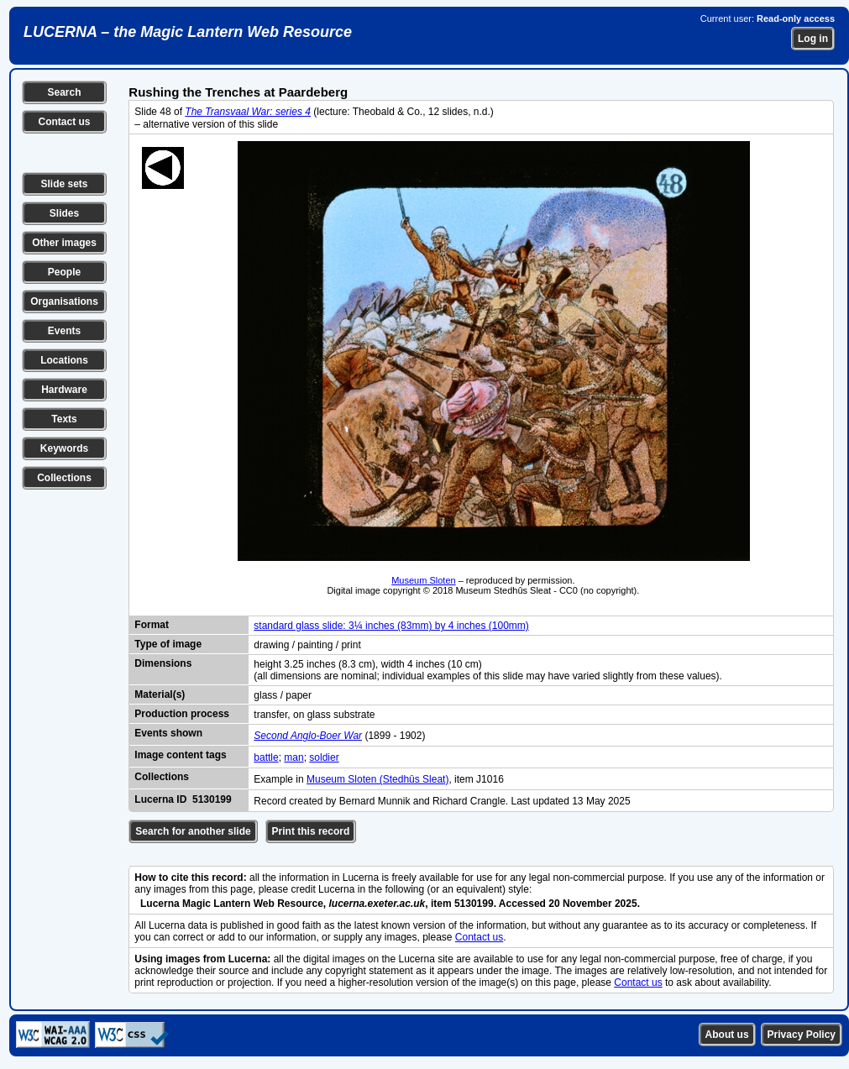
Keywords (64, 448)
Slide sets (63, 184)
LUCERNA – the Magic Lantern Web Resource (188, 32)
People (64, 272)
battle (266, 757)
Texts (63, 419)
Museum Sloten (423, 580)
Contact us (64, 122)
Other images (64, 243)
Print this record (311, 831)
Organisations (64, 301)
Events (64, 331)
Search (64, 92)
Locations (64, 360)
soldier (323, 757)
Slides (64, 213)
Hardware (64, 390)
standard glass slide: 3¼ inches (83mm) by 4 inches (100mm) (391, 625)
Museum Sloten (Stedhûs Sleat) (377, 779)
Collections (64, 478)
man (293, 757)
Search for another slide (192, 831)
